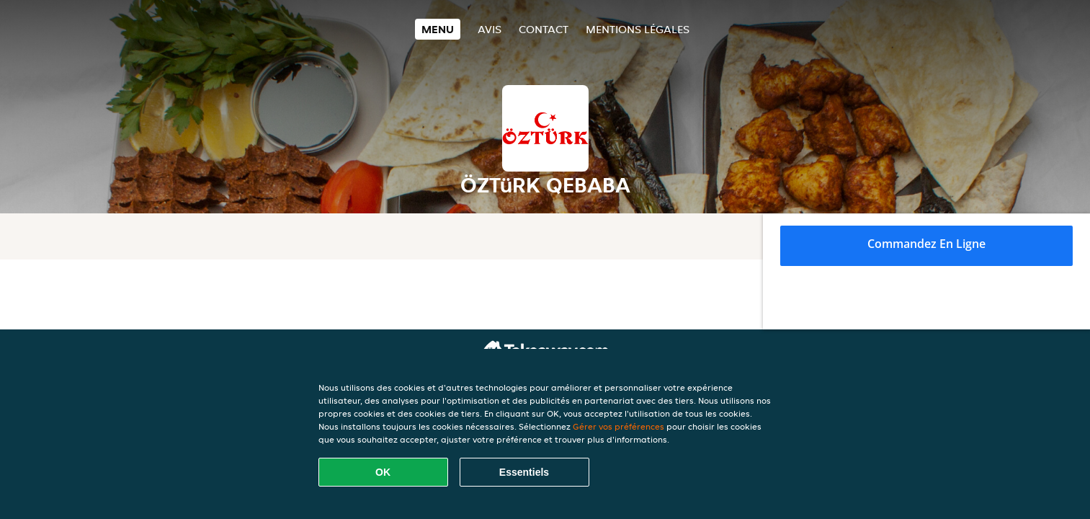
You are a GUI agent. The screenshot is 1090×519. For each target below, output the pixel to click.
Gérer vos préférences (618, 426)
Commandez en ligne (926, 244)
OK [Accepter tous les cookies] (382, 472)
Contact (543, 29)
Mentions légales (637, 29)
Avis (489, 29)
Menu (437, 29)
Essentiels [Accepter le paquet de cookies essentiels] (524, 472)
